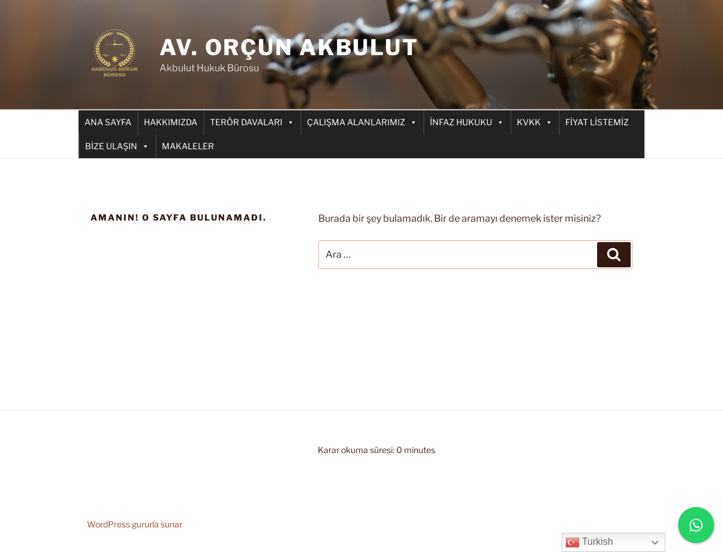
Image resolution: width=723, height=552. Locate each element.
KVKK (535, 122)
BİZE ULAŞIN (117, 146)
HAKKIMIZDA (170, 122)
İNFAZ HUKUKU (467, 122)
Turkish (589, 542)
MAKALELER (188, 146)
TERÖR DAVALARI (252, 122)
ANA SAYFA (108, 122)
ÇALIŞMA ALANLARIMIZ (362, 122)
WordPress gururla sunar (134, 524)
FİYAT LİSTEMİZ (597, 122)
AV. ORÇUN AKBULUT (289, 47)
